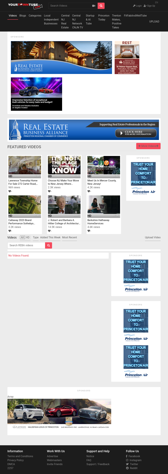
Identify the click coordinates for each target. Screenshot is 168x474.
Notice (90, 456)
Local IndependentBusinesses (51, 19)
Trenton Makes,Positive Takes (116, 21)
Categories (35, 15)
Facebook (133, 456)
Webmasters (54, 460)
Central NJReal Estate (65, 21)
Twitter (132, 464)
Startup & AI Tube (90, 19)
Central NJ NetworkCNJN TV (77, 21)
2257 (10, 468)
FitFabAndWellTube (135, 15)
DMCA (11, 464)
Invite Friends (55, 464)
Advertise (52, 456)
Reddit (131, 468)
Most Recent (69, 237)
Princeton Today (103, 17)
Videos (13, 15)
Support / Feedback (98, 464)
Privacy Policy (15, 460)
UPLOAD (154, 21)
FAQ (88, 460)
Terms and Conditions (20, 456)
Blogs (22, 15)
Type (36, 237)
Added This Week (50, 237)
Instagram (133, 460)
